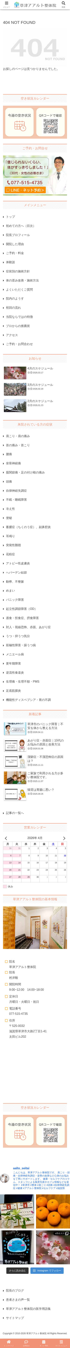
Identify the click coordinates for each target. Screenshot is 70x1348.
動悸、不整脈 (15, 581)
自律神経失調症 (16, 490)
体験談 (10, 262)
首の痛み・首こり (18, 445)
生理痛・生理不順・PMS (22, 681)
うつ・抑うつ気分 (18, 636)
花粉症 (10, 554)
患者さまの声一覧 (18, 1299)
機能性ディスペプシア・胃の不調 (28, 699)
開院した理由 (15, 244)
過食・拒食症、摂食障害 (22, 618)
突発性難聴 (13, 545)
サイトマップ (15, 1317)
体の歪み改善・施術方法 (22, 280)
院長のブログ (15, 1290)
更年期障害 (13, 663)
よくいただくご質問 (19, 289)
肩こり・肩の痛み (18, 436)
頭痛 (9, 481)
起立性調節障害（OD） (21, 608)
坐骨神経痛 (13, 463)
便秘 (9, 517)
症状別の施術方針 (18, 271)
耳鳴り (10, 536)
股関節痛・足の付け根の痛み (25, 472)
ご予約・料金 (15, 253)
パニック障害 (15, 599)
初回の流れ (13, 307)
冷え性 (10, 508)
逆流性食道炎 (15, 672)
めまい (10, 590)
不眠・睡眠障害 (16, 499)
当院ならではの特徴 (19, 316)
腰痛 (9, 454)
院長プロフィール (18, 235)
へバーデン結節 (16, 572)
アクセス (12, 335)
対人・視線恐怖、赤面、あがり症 (28, 627)
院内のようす (15, 298)
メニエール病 (15, 654)
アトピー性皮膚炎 (18, 563)
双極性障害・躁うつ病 (21, 645)
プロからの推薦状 (18, 325)
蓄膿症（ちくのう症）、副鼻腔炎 (28, 527)
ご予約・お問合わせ (19, 344)
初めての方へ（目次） (21, 225)
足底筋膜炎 (13, 690)
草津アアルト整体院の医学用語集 (28, 1308)
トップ (10, 216)
